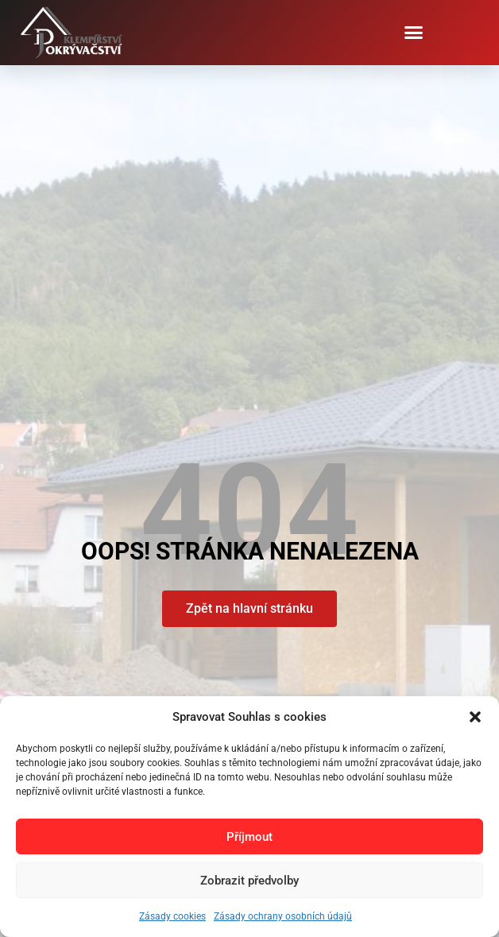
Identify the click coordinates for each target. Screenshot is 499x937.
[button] (475, 717)
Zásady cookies (172, 916)
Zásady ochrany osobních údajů (283, 916)
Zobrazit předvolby (249, 880)
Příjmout (249, 837)
